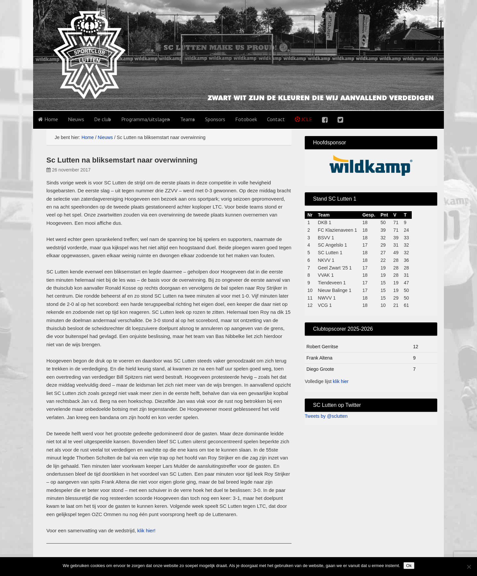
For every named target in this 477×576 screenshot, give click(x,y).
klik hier (340, 381)
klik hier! (146, 530)
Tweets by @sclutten (326, 416)
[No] (468, 566)
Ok (409, 565)
